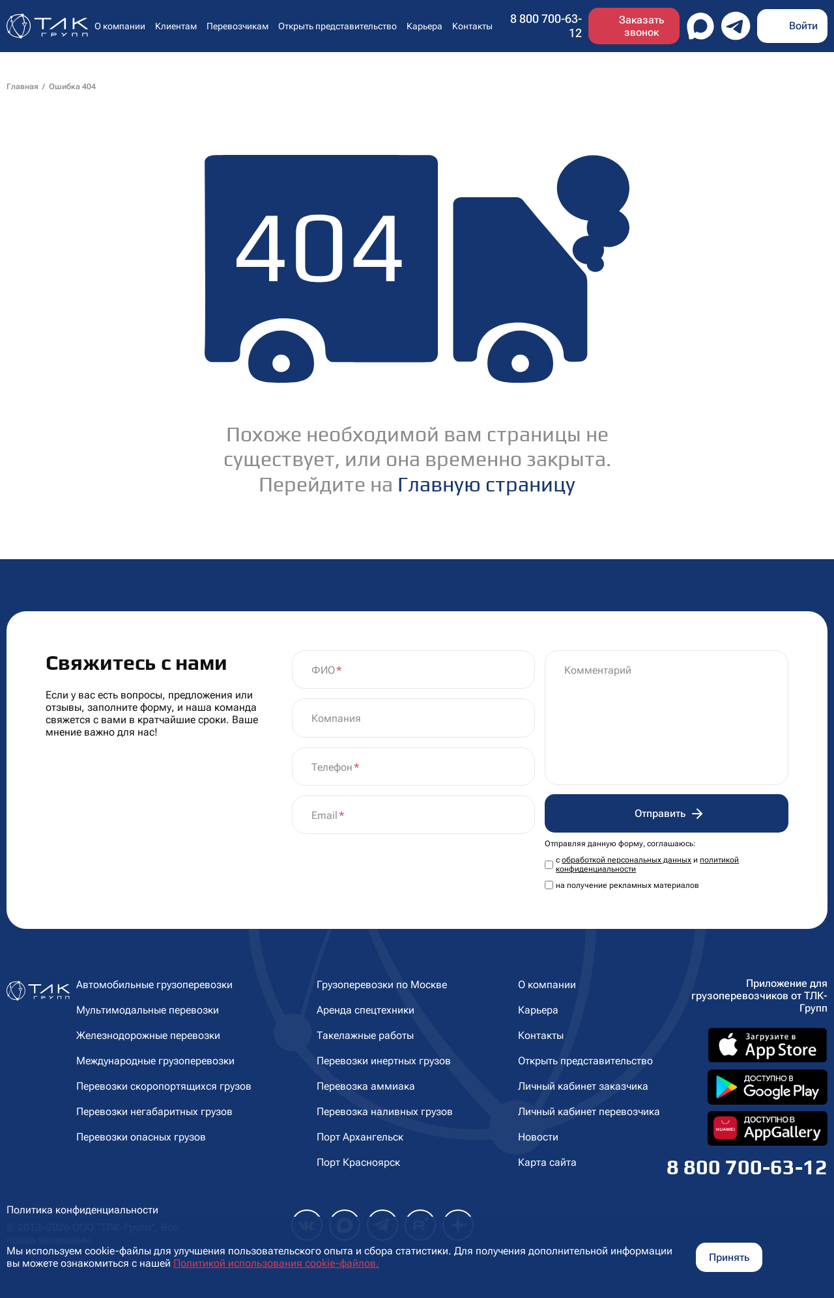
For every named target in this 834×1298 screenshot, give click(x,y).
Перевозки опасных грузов (141, 1137)
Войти (803, 26)
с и (647, 864)
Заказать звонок (641, 26)
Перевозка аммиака (366, 1086)
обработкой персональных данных (626, 859)
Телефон (331, 767)
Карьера (424, 26)
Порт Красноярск (358, 1162)
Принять (729, 1257)
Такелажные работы (365, 1035)
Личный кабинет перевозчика (589, 1111)
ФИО (323, 670)
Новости (538, 1137)
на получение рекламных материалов (627, 885)
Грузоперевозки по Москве (382, 984)
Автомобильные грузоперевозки (154, 984)
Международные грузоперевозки (155, 1061)
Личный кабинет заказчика (583, 1086)
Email (324, 815)
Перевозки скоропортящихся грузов (164, 1086)
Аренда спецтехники (365, 1010)
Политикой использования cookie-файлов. (276, 1263)
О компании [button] (119, 26)
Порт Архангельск (360, 1137)
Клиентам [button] (176, 26)
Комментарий (597, 670)
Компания (336, 718)
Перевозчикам (237, 26)
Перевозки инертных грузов (384, 1061)
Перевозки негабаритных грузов (154, 1111)
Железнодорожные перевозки (148, 1035)
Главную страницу (486, 484)
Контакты (472, 26)
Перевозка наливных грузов (385, 1111)
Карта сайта (547, 1162)
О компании (547, 984)
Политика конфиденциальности (82, 1210)
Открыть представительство (337, 26)
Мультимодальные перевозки (147, 1010)
